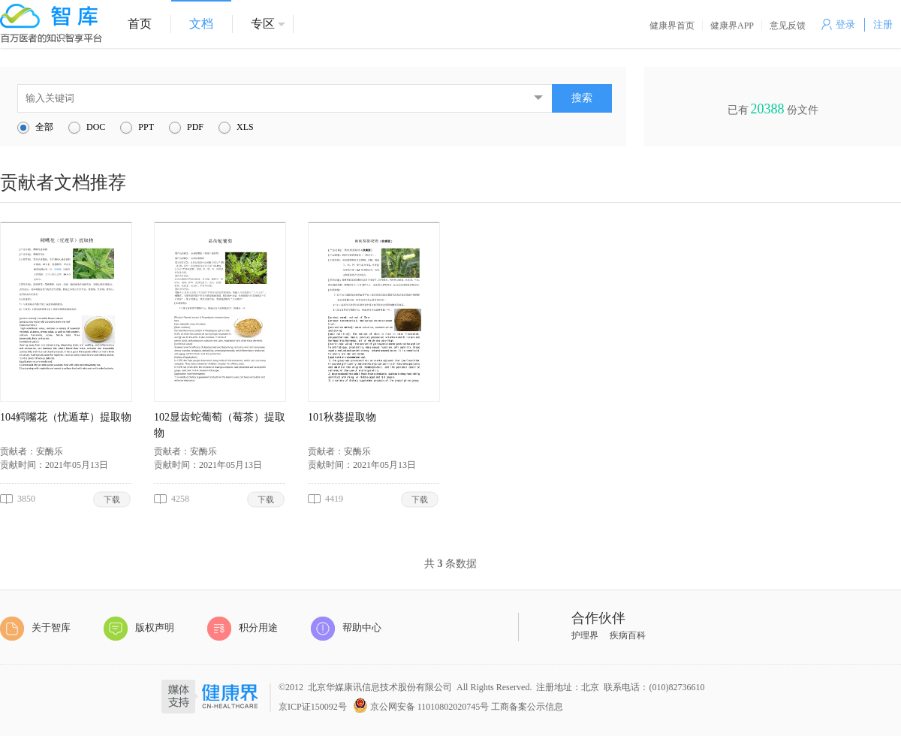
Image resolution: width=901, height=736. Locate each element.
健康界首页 (672, 25)
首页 (140, 23)
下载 (112, 499)
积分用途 (242, 629)
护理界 (584, 635)
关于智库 (35, 629)
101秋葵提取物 (342, 417)
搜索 (581, 98)
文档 (201, 23)
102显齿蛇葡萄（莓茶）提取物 (219, 425)
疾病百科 (628, 635)
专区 (263, 23)
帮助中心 (346, 629)
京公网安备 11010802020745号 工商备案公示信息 (458, 704)
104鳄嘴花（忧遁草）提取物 (65, 417)
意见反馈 (788, 25)
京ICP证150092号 (313, 706)
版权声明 (139, 629)
